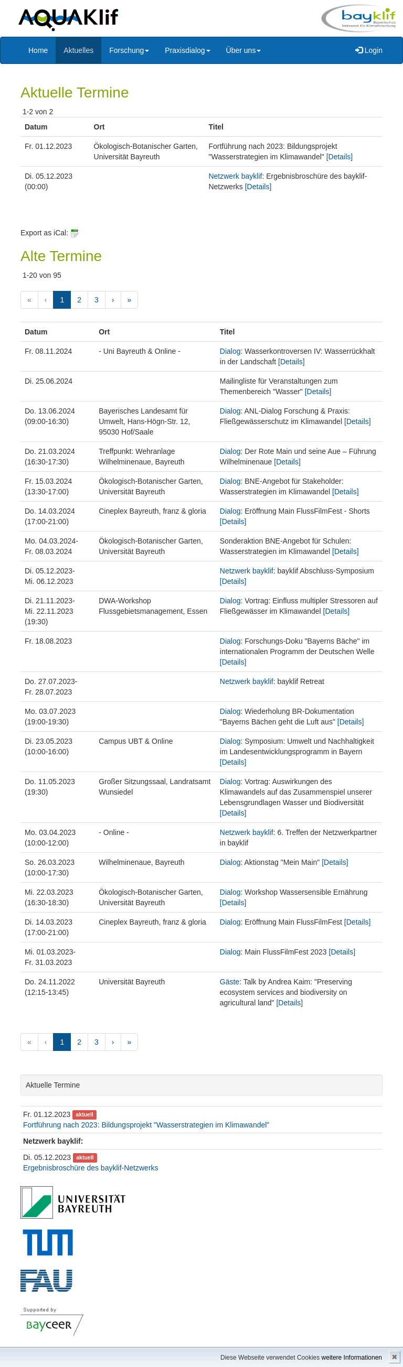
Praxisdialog (187, 50)
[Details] (339, 157)
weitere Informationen (352, 1357)
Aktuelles (78, 50)
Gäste (229, 982)
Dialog (230, 351)
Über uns (243, 50)
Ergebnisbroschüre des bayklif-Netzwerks (90, 1168)
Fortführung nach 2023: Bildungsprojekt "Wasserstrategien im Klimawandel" (146, 1125)
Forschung (129, 50)
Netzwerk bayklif (235, 176)
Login (369, 50)
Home (38, 50)
